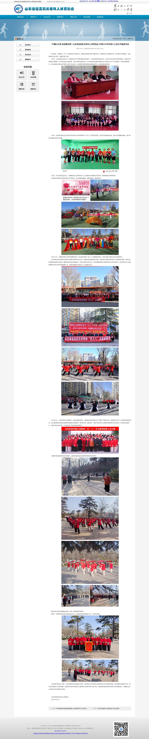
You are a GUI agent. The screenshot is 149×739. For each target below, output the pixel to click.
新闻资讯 (28, 50)
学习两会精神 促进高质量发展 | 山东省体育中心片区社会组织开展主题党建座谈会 (72, 708)
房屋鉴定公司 (69, 733)
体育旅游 (100, 17)
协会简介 (28, 45)
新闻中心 (34, 17)
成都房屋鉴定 (61, 733)
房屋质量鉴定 (47, 733)
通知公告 (73, 17)
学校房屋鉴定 (84, 733)
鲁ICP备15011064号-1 (60, 731)
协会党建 (87, 17)
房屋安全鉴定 (54, 733)
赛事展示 (60, 17)
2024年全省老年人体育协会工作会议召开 (108, 708)
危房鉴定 (40, 733)
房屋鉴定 (35, 733)
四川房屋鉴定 (76, 733)
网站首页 (20, 17)
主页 (124, 38)
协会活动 (47, 17)
